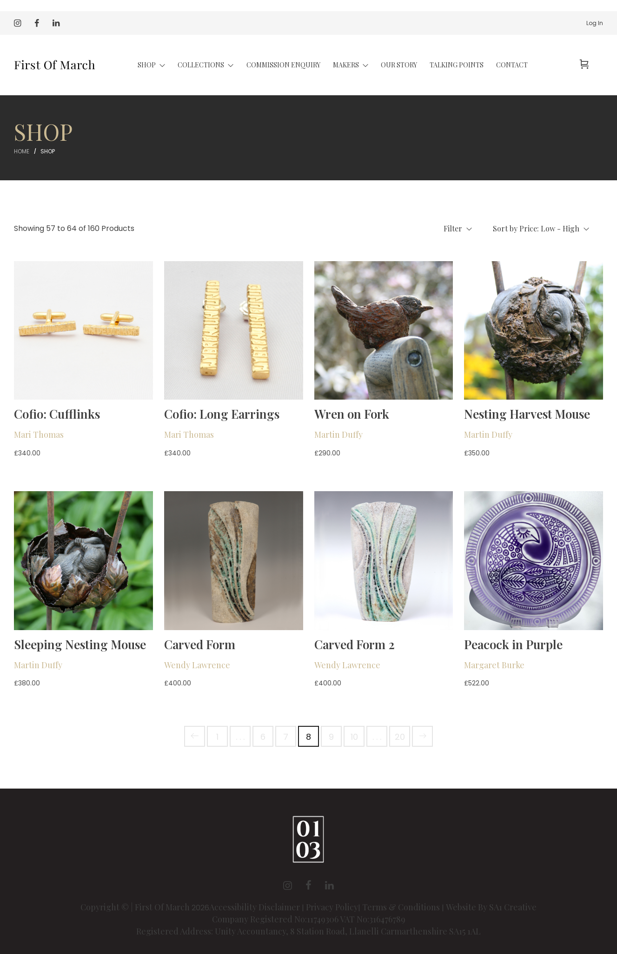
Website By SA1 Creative (491, 907)
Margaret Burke (494, 665)
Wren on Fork (351, 414)
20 (400, 737)
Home (21, 151)
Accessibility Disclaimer (255, 907)
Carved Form (199, 644)
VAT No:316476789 (372, 919)
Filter (458, 228)
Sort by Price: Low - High (541, 228)
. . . (240, 737)
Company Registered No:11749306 (276, 919)
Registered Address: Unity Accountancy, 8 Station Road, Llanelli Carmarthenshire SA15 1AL (308, 931)
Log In (594, 23)
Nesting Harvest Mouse (527, 414)
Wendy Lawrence (197, 665)
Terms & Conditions (401, 907)
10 (354, 737)
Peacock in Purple (513, 644)
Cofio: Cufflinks (57, 414)
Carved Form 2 (354, 644)
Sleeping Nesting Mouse (80, 644)
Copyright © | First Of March (136, 907)
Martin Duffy (338, 434)
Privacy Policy (332, 907)
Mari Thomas (39, 434)
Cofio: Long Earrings (221, 414)
